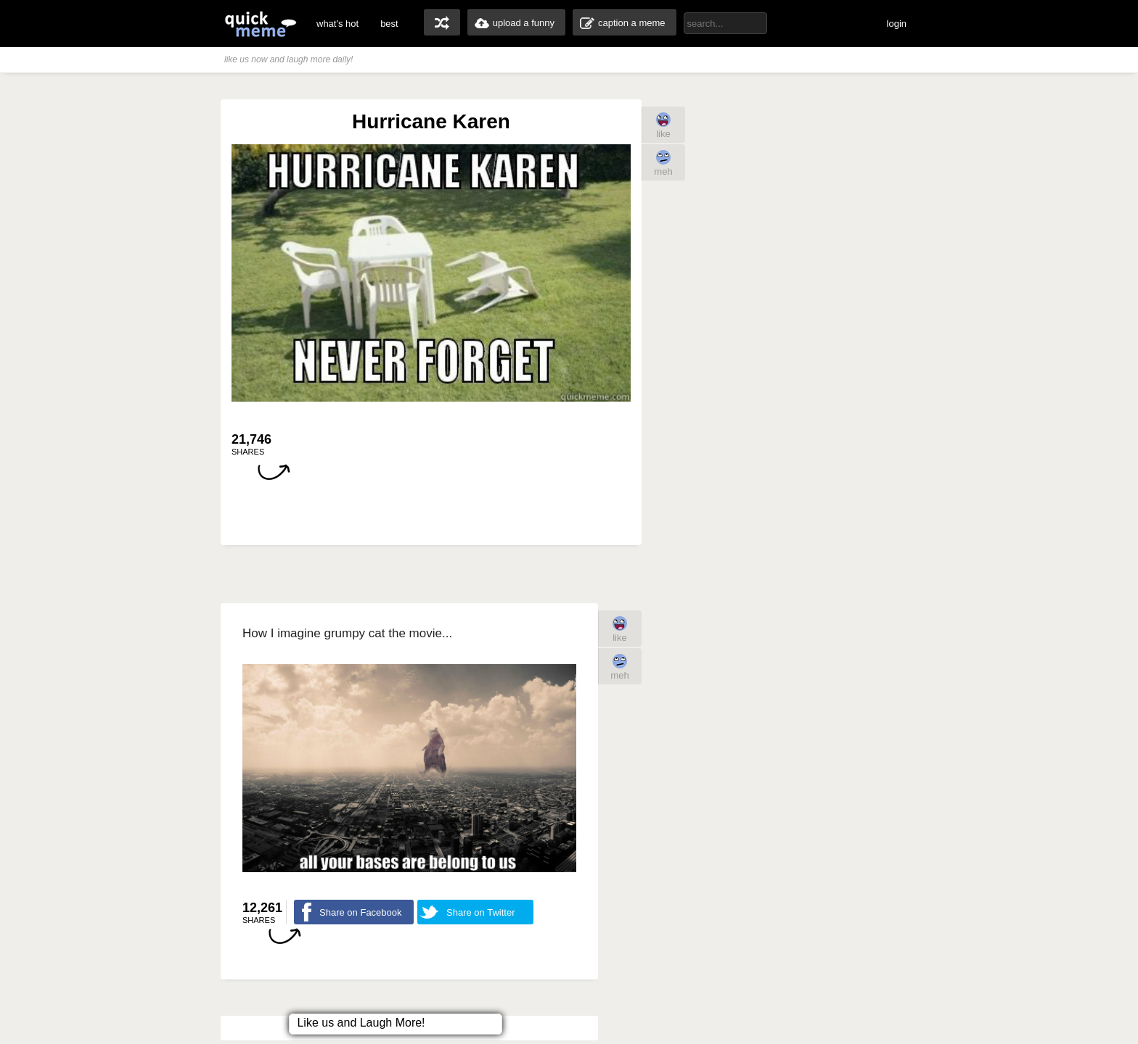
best (389, 23)
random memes (442, 22)
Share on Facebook (360, 912)
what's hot (337, 23)
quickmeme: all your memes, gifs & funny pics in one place (260, 23)
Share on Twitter (480, 912)
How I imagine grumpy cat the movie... (347, 633)
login (896, 23)
